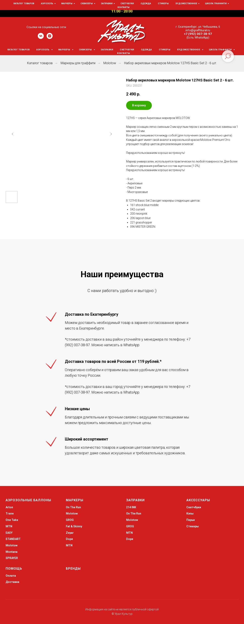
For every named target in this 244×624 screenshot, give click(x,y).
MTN (9, 526)
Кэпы (190, 513)
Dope (69, 539)
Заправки (107, 49)
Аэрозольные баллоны (28, 500)
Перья (190, 520)
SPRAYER (12, 558)
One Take (12, 520)
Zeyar (70, 532)
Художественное (189, 49)
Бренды (73, 568)
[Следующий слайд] (111, 134)
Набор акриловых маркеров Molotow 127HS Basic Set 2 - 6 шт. (170, 63)
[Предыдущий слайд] (13, 134)
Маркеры (64, 49)
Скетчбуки (127, 49)
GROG (70, 520)
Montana (11, 551)
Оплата (11, 575)
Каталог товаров (18, 49)
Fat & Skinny (74, 526)
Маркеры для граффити (78, 63)
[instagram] (50, 38)
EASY (9, 532)
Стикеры (164, 49)
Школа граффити (221, 49)
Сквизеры (86, 49)
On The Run (73, 507)
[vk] (41, 38)
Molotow (109, 63)
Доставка (12, 581)
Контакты (123, 53)
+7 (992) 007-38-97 (198, 34)
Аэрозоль (43, 49)
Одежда (146, 49)
